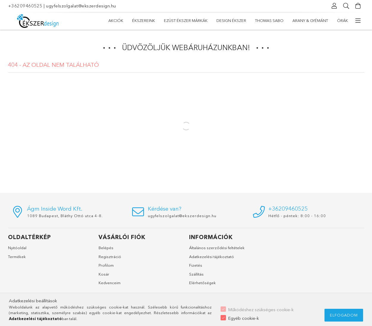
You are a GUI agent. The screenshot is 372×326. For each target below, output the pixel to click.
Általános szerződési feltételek (217, 247)
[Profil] (335, 6)
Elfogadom (344, 315)
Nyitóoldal (17, 247)
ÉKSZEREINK (143, 20)
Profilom (106, 265)
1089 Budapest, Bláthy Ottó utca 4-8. (65, 215)
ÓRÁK (342, 20)
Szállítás (196, 274)
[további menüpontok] (358, 21)
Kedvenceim (110, 282)
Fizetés (195, 265)
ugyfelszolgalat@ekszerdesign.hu (81, 6)
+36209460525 (25, 6)
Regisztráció (110, 256)
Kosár (104, 274)
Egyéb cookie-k (243, 318)
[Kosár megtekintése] (358, 6)
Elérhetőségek (202, 282)
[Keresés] (346, 6)
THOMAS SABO (269, 20)
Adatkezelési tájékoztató (211, 256)
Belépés (106, 247)
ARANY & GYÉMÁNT (310, 20)
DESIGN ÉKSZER (231, 20)
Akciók (115, 20)
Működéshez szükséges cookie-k (261, 309)
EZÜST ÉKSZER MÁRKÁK (186, 20)
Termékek (17, 256)
